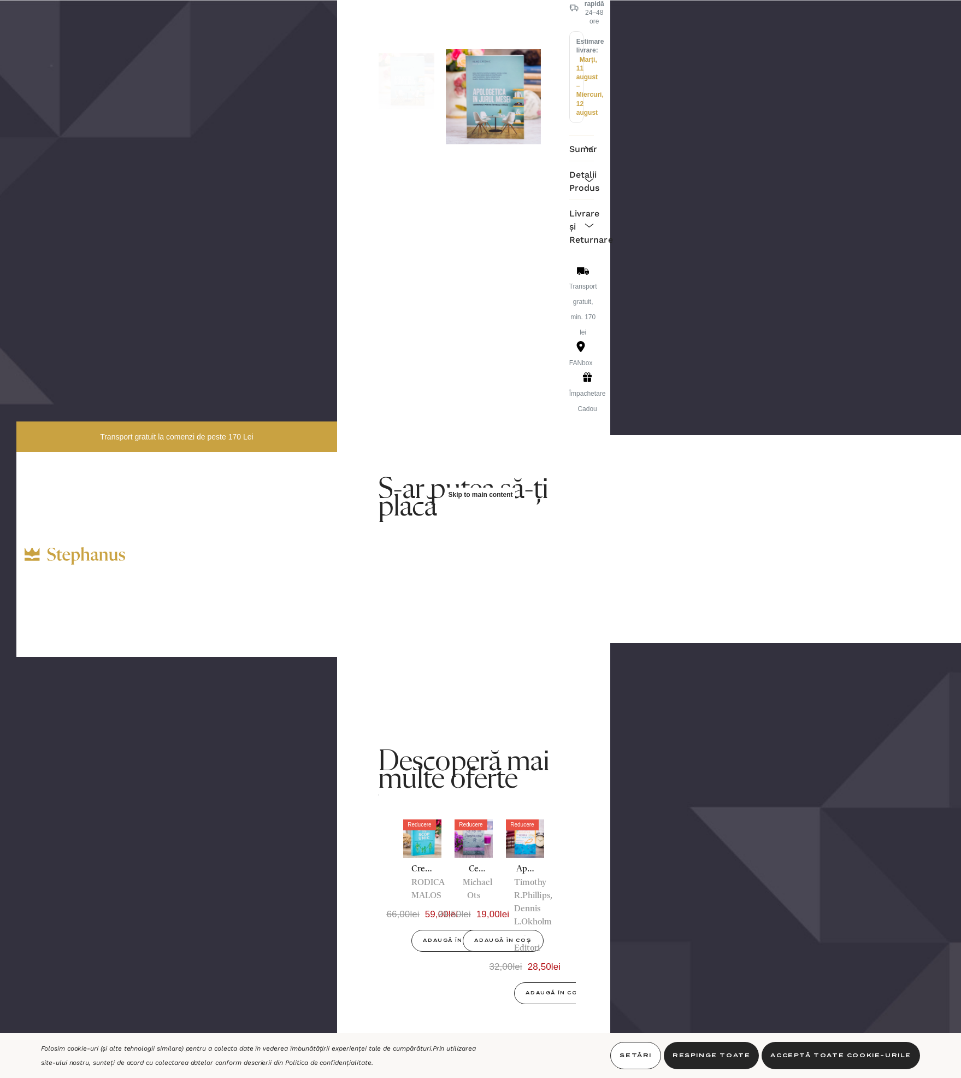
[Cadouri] (176, 517)
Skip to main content (480, 495)
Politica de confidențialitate (328, 1063)
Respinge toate (711, 1055)
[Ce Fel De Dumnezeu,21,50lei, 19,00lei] (474, 838)
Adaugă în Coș (451, 941)
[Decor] (173, 534)
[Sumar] (581, 148)
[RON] (229, 541)
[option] (422, 889)
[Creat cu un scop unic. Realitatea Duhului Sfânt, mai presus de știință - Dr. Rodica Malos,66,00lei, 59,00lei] (422, 838)
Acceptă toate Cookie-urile (840, 1055)
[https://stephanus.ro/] (86, 556)
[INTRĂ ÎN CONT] (265, 539)
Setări (636, 1055)
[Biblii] (157, 481)
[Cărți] (170, 500)
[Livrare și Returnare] (581, 225)
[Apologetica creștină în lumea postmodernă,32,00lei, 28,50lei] (525, 838)
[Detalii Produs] (581, 180)
